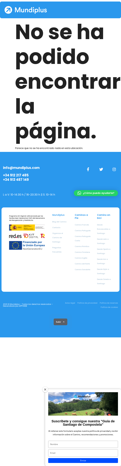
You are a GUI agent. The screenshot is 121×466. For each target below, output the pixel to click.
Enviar (83, 460)
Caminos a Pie (81, 216)
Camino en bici (103, 216)
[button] (96, 193)
